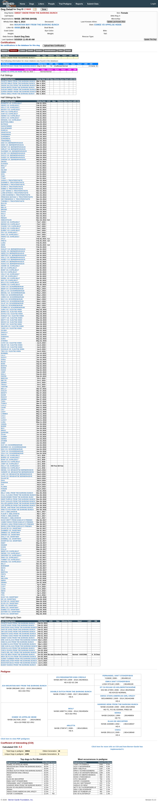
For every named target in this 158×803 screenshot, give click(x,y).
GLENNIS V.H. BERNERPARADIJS (14, 151)
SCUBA (4, 330)
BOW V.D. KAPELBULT (9, 460)
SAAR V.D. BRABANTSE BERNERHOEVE (16, 476)
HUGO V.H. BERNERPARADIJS (12, 264)
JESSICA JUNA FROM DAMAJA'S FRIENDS (17, 524)
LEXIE (3, 407)
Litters (41, 4)
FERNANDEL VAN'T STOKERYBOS (117, 676)
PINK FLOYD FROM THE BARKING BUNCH (17, 510)
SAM (3, 168)
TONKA (4, 403)
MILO (3, 576)
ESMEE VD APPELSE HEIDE (107, 25)
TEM (2, 593)
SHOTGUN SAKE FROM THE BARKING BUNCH (19, 627)
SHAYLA (4, 332)
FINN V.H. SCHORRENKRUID (12, 295)
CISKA (118, 730)
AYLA (3, 239)
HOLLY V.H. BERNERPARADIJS (13, 257)
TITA (3, 595)
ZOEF (3, 443)
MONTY (4, 393)
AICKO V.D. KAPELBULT (10, 222)
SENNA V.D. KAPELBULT (10, 116)
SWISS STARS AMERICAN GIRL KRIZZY (117, 696)
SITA (3, 174)
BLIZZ (3, 362)
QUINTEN (4, 432)
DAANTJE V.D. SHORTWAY (11, 528)
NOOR (3, 395)
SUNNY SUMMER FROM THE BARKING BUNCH (19, 659)
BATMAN (4, 124)
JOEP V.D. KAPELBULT (10, 464)
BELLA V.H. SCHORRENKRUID (12, 291)
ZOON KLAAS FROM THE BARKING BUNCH (17, 648)
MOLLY (3, 166)
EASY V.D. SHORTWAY (9, 597)
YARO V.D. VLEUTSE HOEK (11, 328)
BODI (3, 364)
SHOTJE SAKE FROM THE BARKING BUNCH (18, 629)
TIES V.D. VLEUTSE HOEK (11, 351)
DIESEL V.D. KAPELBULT (10, 553)
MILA (3, 570)
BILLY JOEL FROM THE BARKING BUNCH (17, 493)
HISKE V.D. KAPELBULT (10, 237)
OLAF (3, 216)
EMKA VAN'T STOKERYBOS (118, 681)
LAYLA (3, 405)
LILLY (3, 355)
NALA (3, 214)
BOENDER (5, 566)
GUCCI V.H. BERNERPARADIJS (13, 155)
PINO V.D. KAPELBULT (9, 557)
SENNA (4, 382)
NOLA (3, 374)
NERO (3, 580)
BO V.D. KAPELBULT (9, 268)
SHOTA (4, 334)
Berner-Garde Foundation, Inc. (20, 800)
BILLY (3, 564)
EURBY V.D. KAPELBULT (10, 230)
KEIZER (4, 545)
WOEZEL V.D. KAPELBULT (11, 120)
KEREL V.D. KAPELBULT (10, 278)
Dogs (31, 4)
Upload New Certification (54, 46)
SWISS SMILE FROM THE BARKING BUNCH (17, 94)
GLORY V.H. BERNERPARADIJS (13, 153)
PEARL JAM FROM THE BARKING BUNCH (17, 507)
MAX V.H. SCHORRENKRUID (12, 299)
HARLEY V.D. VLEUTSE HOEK (12, 316)
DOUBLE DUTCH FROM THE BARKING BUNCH (70, 691)
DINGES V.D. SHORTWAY (10, 535)
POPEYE (4, 130)
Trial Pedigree (65, 4)
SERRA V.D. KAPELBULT (10, 284)
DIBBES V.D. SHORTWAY (10, 532)
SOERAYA (5, 337)
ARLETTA (71, 725)
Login (153, 4)
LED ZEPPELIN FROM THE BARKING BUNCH (18, 505)
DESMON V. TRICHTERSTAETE (13, 184)
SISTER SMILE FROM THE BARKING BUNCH (18, 83)
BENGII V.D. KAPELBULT (10, 224)
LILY (2, 410)
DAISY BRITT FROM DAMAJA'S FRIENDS (16, 520)
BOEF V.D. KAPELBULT (10, 270)
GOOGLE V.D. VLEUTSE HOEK (12, 349)
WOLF (71, 709)
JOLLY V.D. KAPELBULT (10, 274)
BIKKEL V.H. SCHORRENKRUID (13, 293)
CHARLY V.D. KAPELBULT (11, 226)
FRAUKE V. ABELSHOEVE (11, 518)
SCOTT (3, 357)
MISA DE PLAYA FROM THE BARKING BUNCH (18, 657)
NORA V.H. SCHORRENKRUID (12, 301)
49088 (17, 27)
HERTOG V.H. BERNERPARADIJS (13, 255)
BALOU (4, 203)
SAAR (3, 435)
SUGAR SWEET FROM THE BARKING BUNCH (18, 89)
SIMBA (3, 172)
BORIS (3, 368)
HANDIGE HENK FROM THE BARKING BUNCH (117, 704)
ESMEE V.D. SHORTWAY (10, 610)
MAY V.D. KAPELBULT (9, 280)
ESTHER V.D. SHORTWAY (10, 612)
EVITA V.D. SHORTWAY (10, 614)
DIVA (3, 480)
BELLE (3, 207)
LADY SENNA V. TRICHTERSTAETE (14, 191)
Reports (79, 4)
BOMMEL (4, 353)
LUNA (3, 243)
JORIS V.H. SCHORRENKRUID (12, 297)
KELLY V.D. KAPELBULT (10, 107)
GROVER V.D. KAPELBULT (11, 555)
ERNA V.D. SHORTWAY (10, 607)
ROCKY (4, 397)
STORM (4, 441)
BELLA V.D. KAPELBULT (10, 455)
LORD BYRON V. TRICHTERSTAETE (14, 193)
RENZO (4, 218)
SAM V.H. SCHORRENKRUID (12, 305)
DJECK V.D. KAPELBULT (10, 228)
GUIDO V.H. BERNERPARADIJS (13, 157)
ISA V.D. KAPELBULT (9, 272)
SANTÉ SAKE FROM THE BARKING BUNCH (17, 625)
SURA (3, 339)
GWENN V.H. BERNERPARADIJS (13, 159)
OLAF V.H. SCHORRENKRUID (12, 303)
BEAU (3, 205)
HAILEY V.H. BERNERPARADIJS (13, 249)
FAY (2, 485)
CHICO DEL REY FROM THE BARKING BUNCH (18, 652)
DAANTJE (5, 478)
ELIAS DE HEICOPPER (118, 721)
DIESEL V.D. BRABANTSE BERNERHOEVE (17, 470)
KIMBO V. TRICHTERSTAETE (12, 189)
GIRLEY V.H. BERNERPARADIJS (13, 149)
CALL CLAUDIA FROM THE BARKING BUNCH (18, 495)
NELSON (4, 578)
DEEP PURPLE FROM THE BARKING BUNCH (18, 499)
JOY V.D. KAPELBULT (9, 276)
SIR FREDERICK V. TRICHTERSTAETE (15, 199)
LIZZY (3, 412)
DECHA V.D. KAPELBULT (10, 462)
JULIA (3, 585)
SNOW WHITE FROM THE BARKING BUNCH (17, 87)
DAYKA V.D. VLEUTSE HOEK (12, 314)
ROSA (3, 247)
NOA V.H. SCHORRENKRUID (12, 449)
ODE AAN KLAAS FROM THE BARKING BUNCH (19, 646)
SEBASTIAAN (6, 220)
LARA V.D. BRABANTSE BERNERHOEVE (16, 474)
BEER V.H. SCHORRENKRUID (12, 289)
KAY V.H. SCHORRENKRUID (11, 445)
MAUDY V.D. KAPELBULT (10, 109)
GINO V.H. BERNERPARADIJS (12, 145)
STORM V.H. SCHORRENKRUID (13, 307)
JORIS (3, 491)
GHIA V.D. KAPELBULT (9, 234)
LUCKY (4, 420)
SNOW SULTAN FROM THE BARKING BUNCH (18, 85)
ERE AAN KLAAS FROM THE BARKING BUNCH (19, 640)
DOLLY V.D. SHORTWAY (10, 537)
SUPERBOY (5, 137)
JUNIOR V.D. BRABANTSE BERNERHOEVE (17, 472)
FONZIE (4, 489)
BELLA (3, 389)
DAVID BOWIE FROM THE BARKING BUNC (17, 497)
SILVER (4, 170)
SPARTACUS (6, 132)
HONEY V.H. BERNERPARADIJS (13, 259)
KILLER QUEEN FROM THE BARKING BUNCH (18, 503)
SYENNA (4, 341)
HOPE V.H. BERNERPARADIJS (12, 262)
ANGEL (4, 424)
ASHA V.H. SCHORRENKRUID (12, 287)
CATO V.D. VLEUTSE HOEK (11, 343)
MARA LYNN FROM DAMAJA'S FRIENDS (16, 526)
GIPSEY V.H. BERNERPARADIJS (13, 147)
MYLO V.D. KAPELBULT (10, 282)
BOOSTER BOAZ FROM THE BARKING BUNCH (19, 663)
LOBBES (4, 414)
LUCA (3, 418)
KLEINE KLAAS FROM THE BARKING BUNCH (18, 644)
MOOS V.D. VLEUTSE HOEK (11, 322)
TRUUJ (3, 385)
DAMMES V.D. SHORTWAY (11, 530)
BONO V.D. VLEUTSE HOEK (11, 312)
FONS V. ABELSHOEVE (10, 516)
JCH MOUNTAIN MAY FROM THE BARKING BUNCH (24, 686)
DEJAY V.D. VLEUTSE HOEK (11, 345)
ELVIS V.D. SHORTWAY (10, 603)
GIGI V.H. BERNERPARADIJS (12, 143)
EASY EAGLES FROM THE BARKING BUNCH (18, 501)
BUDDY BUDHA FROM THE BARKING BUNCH (18, 665)
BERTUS (4, 378)
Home (22, 4)
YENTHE (4, 387)
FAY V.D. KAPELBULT (9, 232)
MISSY (3, 430)
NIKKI (3, 591)
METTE (3, 380)
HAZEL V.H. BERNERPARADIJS (13, 251)
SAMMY (4, 437)
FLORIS (4, 487)
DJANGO (4, 164)
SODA (3, 359)
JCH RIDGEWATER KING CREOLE (71, 677)
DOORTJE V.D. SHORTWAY (11, 541)
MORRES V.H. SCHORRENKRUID (13, 447)
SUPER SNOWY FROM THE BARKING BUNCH (18, 92)
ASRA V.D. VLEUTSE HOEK (11, 309)
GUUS (3, 212)
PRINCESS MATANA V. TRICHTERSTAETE (17, 197)
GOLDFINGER (6, 128)
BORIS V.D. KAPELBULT (10, 457)
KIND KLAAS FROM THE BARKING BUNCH (17, 642)
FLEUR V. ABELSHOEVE (10, 514)
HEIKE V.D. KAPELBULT (10, 105)
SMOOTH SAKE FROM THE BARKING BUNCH (18, 634)
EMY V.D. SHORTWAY (9, 605)
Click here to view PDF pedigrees (15, 739)
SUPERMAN (5, 139)
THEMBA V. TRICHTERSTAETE (12, 201)
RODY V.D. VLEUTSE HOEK (11, 324)
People (51, 4)
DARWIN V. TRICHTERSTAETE (12, 182)
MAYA (3, 568)
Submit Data (92, 4)
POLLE (3, 549)
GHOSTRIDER (6, 126)
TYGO (3, 178)
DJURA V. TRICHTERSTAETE (12, 187)
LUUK (3, 589)
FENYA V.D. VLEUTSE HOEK (12, 347)
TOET (3, 176)
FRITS (3, 574)
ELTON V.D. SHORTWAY (10, 601)
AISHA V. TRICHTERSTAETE (11, 180)
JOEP (3, 372)
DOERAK (4, 482)
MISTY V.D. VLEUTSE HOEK (11, 320)
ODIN (3, 245)
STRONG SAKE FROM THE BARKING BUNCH (18, 636)
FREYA (3, 241)
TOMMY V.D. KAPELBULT (10, 560)
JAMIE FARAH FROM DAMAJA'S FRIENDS (17, 522)
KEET (3, 543)
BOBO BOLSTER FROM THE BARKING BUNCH (19, 661)
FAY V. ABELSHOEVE (9, 512)
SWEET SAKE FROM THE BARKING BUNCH (17, 638)
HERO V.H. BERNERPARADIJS (12, 253)
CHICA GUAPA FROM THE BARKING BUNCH (18, 650)
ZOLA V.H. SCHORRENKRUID (12, 453)
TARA (3, 401)
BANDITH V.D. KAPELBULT (11, 103)
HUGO (3, 370)
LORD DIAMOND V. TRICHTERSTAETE (15, 195)
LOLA (3, 416)
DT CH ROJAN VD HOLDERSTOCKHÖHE (118, 687)
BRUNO (4, 209)
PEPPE (3, 376)
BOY (3, 428)
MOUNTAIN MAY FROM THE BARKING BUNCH (36, 25)
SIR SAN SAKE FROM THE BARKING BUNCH (18, 631)
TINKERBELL (6, 141)
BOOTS (4, 366)
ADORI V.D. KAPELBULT (10, 266)
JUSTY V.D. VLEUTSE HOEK (11, 318)
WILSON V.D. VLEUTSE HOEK (12, 326)
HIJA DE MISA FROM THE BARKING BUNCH (18, 654)
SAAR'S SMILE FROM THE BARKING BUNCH (18, 81)
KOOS (3, 547)
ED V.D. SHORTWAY (8, 599)
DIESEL (4, 162)
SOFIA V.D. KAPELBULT (10, 118)
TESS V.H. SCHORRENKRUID (12, 451)
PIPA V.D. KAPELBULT (9, 112)
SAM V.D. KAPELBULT (9, 114)
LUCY (3, 587)
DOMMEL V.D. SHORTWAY (11, 539)
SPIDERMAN (6, 134)
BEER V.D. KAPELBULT (10, 551)
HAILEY (4, 391)
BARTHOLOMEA (7, 122)
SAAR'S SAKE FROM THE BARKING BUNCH (18, 623)
